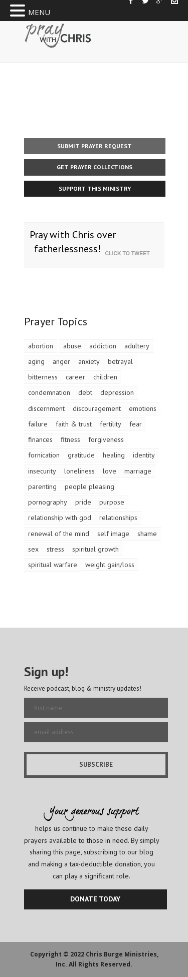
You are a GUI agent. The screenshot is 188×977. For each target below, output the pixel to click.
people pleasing (89, 486)
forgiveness (106, 439)
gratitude (81, 454)
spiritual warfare (52, 564)
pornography (47, 502)
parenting (42, 486)
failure (38, 423)
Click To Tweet (130, 253)
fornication (44, 454)
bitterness (43, 376)
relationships (118, 517)
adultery (136, 345)
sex (33, 549)
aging (36, 361)
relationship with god (59, 517)
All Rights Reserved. (100, 964)
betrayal (120, 361)
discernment (46, 408)
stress (55, 549)
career (75, 376)
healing (114, 454)
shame (147, 533)
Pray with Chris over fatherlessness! (73, 242)
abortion (40, 345)
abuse (72, 345)
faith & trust (74, 423)
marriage (137, 470)
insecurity (42, 470)
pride (83, 502)
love (109, 470)
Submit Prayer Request (94, 146)
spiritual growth (95, 549)
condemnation (49, 392)
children (105, 376)
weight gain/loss (109, 564)
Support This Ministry (95, 188)
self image (113, 533)
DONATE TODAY (95, 898)
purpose (111, 502)
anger (61, 361)
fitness (70, 439)
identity (144, 454)
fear (135, 423)
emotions (142, 408)
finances (40, 439)
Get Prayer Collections (94, 167)
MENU (39, 12)
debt (85, 392)
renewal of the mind (58, 533)
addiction (102, 345)
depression (117, 392)
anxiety (89, 361)
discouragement (97, 408)
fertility (110, 423)
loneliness (79, 470)
